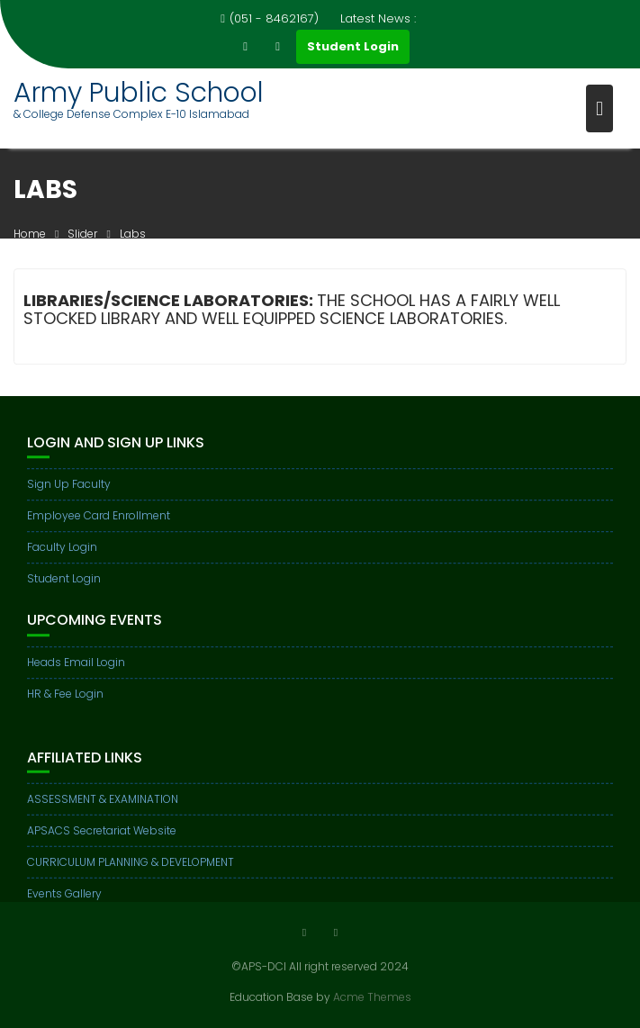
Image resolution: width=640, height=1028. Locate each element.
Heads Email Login (76, 664)
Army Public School (139, 93)
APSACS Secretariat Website (101, 837)
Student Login (353, 46)
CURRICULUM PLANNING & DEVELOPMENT (130, 869)
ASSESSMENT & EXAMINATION (102, 806)
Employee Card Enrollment (98, 517)
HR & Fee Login (65, 695)
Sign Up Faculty (69, 485)
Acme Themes (372, 997)
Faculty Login (62, 548)
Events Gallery (64, 900)
